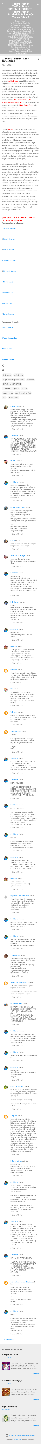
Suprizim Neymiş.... (10, 1406)
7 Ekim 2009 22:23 (16, 1155)
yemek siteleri (13, 397)
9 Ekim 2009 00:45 (16, 1305)
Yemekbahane (15, 731)
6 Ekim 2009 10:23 (16, 682)
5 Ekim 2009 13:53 (16, 429)
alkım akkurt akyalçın (17, 556)
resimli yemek (8, 393)
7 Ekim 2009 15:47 (16, 1046)
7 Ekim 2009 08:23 (16, 976)
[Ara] (38, 4)
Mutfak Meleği (8, 282)
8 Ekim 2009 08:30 (16, 1215)
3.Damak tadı (7, 349)
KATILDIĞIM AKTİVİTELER (12, 384)
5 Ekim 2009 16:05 (16, 549)
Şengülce (13, 1116)
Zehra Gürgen (15, 955)
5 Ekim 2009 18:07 (16, 566)
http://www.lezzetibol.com (19, 896)
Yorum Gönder (9, 1339)
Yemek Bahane (8, 250)
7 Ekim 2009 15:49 (16, 1080)
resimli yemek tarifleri (23, 393)
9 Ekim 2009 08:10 (16, 1334)
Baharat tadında (16, 1161)
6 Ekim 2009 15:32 (16, 872)
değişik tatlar (18, 375)
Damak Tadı (14, 406)
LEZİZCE (13, 461)
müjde (12, 540)
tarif (4, 397)
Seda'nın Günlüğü (9, 228)
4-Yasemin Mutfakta (9, 260)
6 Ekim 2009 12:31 (16, 725)
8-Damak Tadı (7, 303)
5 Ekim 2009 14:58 (16, 476)
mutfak (24, 389)
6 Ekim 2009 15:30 (16, 828)
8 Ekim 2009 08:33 (16, 1275)
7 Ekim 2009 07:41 (16, 930)
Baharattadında (8, 314)
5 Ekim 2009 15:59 (16, 534)
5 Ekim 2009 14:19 (16, 454)
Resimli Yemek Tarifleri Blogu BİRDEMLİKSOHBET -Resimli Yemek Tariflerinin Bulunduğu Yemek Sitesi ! (21, 10)
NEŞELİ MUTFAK (16, 1004)
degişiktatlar (7, 375)
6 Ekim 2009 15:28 (16, 773)
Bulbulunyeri (14, 602)
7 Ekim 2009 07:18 (16, 889)
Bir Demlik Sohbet (9, 271)
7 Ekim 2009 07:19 (16, 912)
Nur (11, 689)
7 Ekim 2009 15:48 (16, 1061)
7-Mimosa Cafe (7, 293)
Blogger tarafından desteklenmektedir (20, 1435)
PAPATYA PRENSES (17, 1086)
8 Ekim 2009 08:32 (16, 1248)
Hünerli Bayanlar (9, 239)
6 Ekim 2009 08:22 (16, 623)
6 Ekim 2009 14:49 (16, 752)
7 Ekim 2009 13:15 (16, 997)
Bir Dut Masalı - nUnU (17, 507)
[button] (38, 59)
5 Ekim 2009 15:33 (16, 501)
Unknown (13, 670)
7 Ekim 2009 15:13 (16, 1024)
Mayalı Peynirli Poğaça (12, 1380)
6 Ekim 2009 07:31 (16, 596)
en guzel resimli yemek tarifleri (13, 380)
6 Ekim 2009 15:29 (16, 798)
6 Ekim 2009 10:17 (16, 663)
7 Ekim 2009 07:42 (16, 949)
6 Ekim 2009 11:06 (16, 706)
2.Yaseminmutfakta (9, 338)
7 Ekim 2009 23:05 (16, 1176)
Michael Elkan (18, 1439)
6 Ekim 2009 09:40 (16, 640)
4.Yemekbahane (8, 360)
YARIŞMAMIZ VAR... (11, 1354)
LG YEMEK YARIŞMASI (11, 389)
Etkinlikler (30, 380)
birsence (13, 646)
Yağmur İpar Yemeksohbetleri (21, 1282)
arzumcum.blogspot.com (19, 982)
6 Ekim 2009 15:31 (16, 851)
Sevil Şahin (14, 436)
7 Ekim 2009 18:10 (16, 1109)
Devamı (36, 1374)
